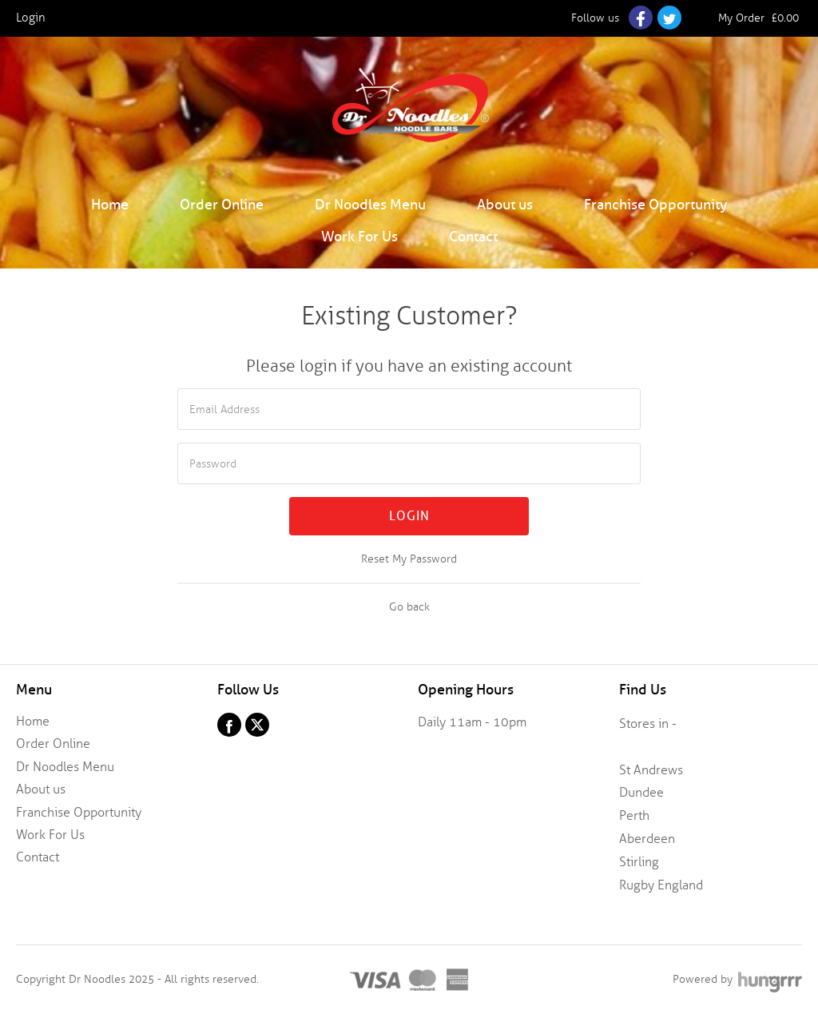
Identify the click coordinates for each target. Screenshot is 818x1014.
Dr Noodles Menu (370, 204)
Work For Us (359, 236)
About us (505, 204)
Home (110, 204)
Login (409, 515)
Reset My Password (409, 559)
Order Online (222, 204)
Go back (409, 607)
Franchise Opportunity (656, 204)
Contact (473, 236)
